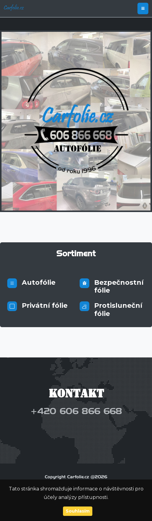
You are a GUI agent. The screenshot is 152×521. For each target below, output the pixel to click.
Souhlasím (78, 511)
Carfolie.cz (14, 8)
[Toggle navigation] (142, 8)
